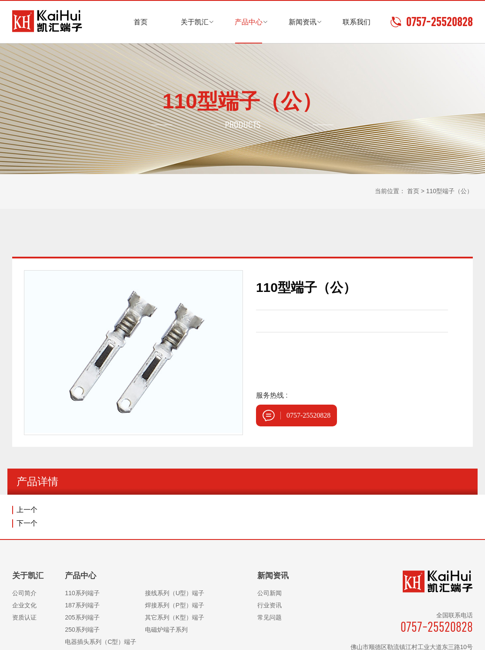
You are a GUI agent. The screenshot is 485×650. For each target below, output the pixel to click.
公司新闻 (269, 593)
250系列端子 (82, 629)
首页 (141, 22)
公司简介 (24, 593)
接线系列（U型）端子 (174, 593)
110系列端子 (82, 593)
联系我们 (356, 22)
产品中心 (249, 22)
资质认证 (24, 617)
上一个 (27, 509)
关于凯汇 (195, 22)
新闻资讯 (303, 22)
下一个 (27, 523)
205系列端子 (82, 617)
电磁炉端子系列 (166, 629)
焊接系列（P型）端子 (174, 605)
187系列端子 (82, 605)
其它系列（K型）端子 (174, 617)
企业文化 (24, 605)
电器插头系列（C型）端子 (100, 641)
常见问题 (269, 617)
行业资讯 (269, 605)
